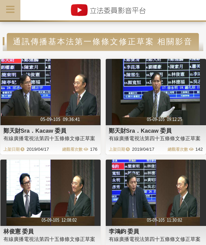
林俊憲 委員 (18, 231)
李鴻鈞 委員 (124, 231)
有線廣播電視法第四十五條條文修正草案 (49, 138)
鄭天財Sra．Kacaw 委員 (34, 131)
